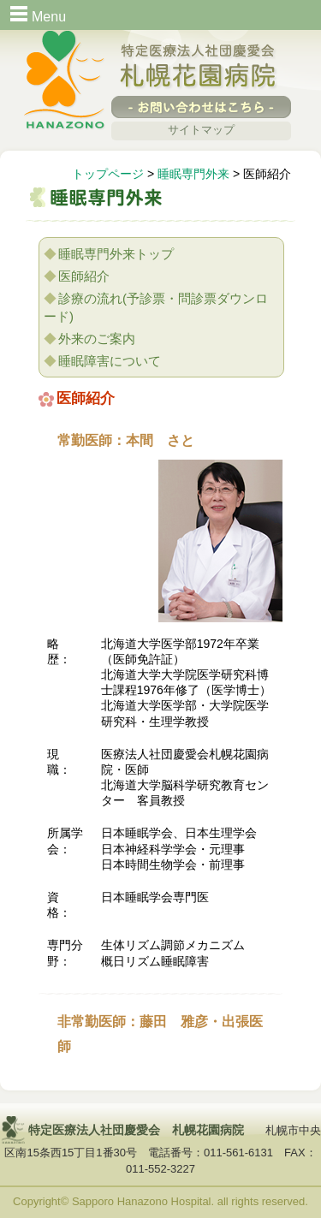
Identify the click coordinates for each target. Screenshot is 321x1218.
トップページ (108, 174)
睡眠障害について (109, 361)
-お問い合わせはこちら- (201, 107)
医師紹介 (84, 276)
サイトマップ (201, 129)
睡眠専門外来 (193, 174)
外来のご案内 (96, 338)
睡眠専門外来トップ (116, 254)
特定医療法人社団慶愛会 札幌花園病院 (198, 68)
